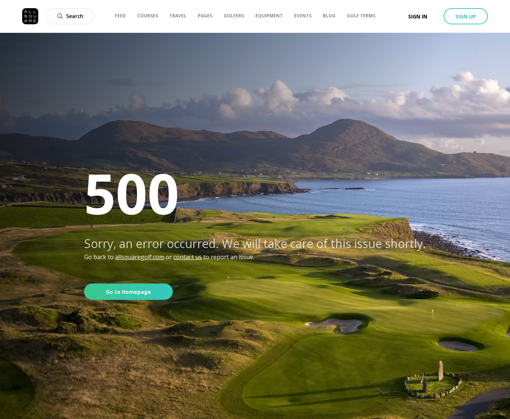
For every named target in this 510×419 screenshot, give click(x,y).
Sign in (417, 16)
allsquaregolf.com (139, 257)
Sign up (465, 16)
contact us (187, 257)
